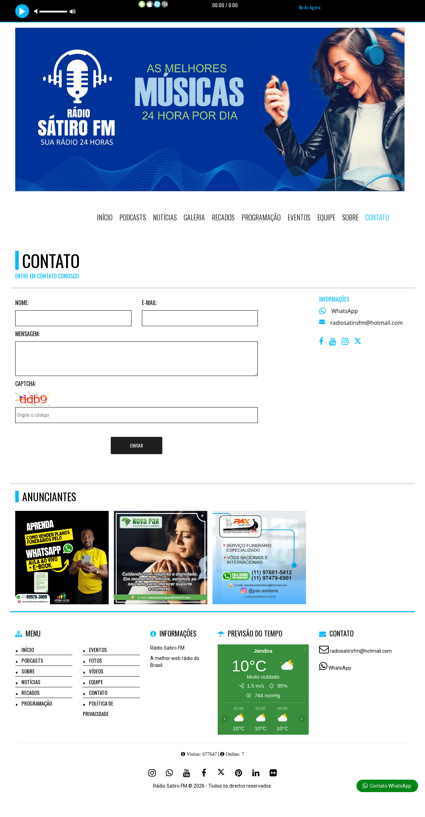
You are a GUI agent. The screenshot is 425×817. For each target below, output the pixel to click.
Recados (223, 217)
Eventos (299, 217)
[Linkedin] (255, 772)
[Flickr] (273, 772)
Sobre (350, 217)
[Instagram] (152, 772)
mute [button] (37, 11)
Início (104, 217)
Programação (261, 217)
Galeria (194, 217)
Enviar (136, 445)
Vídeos (96, 671)
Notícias (165, 217)
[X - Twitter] (358, 343)
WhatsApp (345, 311)
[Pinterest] (238, 772)
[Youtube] (186, 772)
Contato (377, 217)
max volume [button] (73, 11)
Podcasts (132, 217)
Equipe (326, 217)
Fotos (95, 660)
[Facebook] (204, 772)
